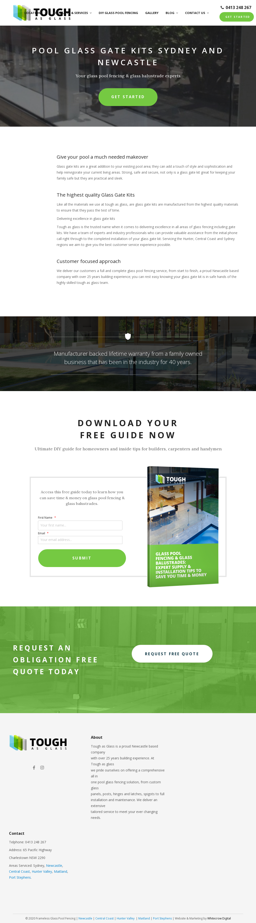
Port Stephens (20, 877)
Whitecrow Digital (219, 918)
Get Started (128, 96)
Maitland (60, 871)
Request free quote (172, 653)
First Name (47, 518)
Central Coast (19, 871)
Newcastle (54, 865)
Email (43, 533)
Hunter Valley (42, 871)
